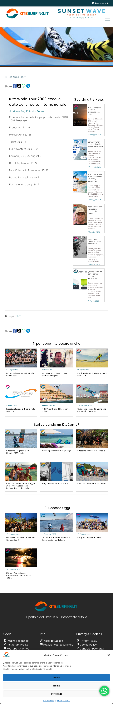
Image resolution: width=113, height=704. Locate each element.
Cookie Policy (49, 700)
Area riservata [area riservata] (100, 3)
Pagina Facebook (17, 640)
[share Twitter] (19, 86)
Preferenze (56, 694)
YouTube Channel (17, 648)
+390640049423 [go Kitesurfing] (53, 640)
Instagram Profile (17, 644)
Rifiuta (56, 685)
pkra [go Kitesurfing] (18, 316)
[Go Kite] (28, 18)
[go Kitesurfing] (89, 120)
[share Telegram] (28, 86)
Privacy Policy (63, 700)
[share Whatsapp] (23, 86)
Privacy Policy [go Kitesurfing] (88, 640)
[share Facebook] (15, 86)
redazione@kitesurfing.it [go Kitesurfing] (58, 644)
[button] (108, 655)
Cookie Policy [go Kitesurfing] (88, 644)
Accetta (56, 677)
